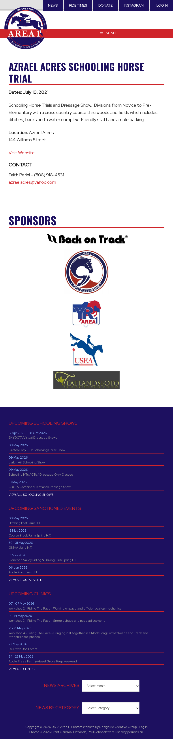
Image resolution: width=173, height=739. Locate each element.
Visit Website (22, 153)
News (53, 5)
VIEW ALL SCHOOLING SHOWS (31, 495)
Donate (105, 5)
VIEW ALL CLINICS (21, 669)
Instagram (134, 5)
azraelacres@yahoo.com (32, 182)
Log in (162, 5)
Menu (111, 33)
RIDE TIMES (78, 5)
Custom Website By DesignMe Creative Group (104, 727)
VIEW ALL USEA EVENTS (26, 580)
